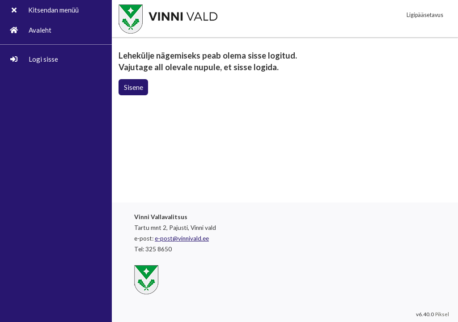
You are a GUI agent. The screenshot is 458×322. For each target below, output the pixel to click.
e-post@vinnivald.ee (182, 238)
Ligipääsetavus (425, 15)
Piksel (442, 314)
